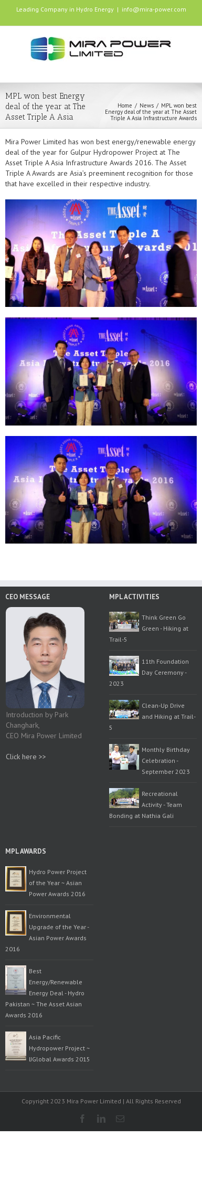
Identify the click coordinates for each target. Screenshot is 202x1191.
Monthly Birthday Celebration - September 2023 (166, 760)
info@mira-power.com (154, 9)
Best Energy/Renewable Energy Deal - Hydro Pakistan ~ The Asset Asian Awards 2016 (44, 993)
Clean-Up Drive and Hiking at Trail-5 (152, 716)
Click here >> (26, 756)
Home (125, 105)
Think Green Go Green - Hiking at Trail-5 (148, 628)
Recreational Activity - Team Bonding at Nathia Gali (145, 805)
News (147, 105)
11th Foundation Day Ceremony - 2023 (149, 672)
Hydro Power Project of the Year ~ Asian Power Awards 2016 (58, 883)
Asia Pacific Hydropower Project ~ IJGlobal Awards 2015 (59, 1048)
